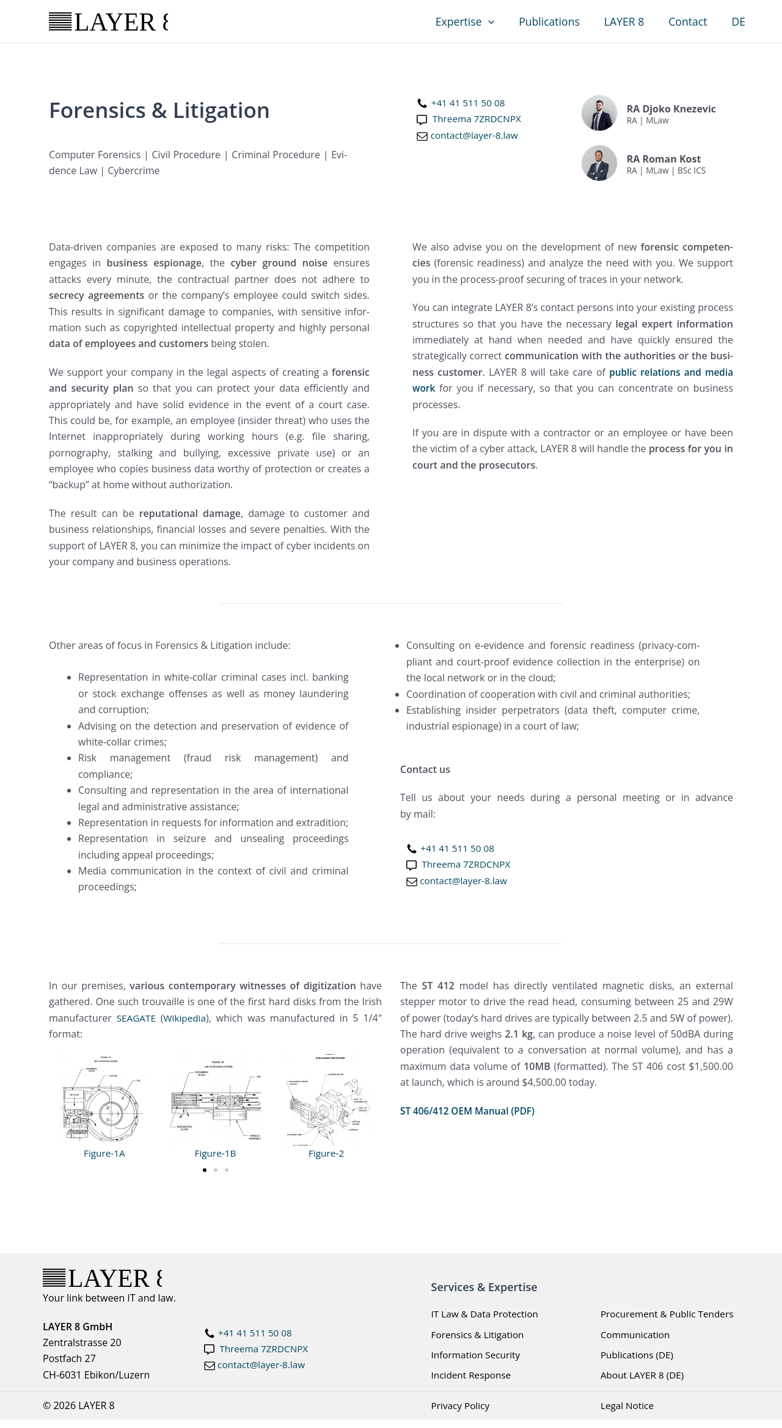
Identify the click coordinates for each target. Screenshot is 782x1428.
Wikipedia (186, 1018)
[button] (501, 21)
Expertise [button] (477, 21)
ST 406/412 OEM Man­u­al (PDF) (470, 1111)
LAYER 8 (631, 21)
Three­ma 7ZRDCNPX (479, 118)
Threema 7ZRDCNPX (265, 1349)
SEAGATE (136, 1018)
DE (740, 21)
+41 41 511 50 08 (469, 102)
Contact (692, 21)
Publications (559, 21)
